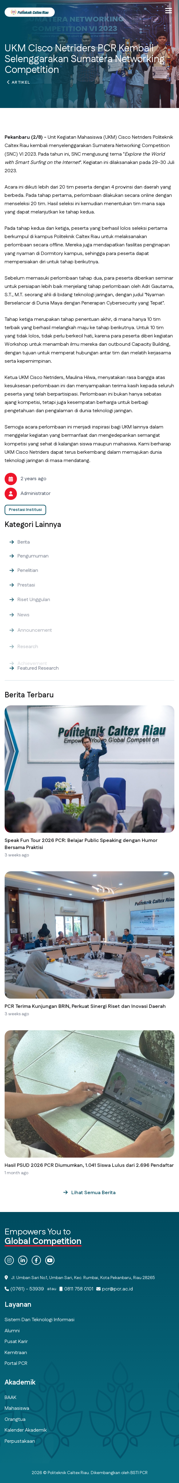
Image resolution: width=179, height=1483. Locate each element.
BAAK (10, 1397)
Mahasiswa (17, 1408)
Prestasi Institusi (25, 510)
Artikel (21, 84)
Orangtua (15, 1419)
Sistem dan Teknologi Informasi (39, 1319)
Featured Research (38, 679)
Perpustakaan (20, 1441)
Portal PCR (16, 1363)
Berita (24, 553)
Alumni (12, 1330)
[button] (168, 11)
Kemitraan (16, 1352)
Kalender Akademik (26, 1430)
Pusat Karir (16, 1341)
